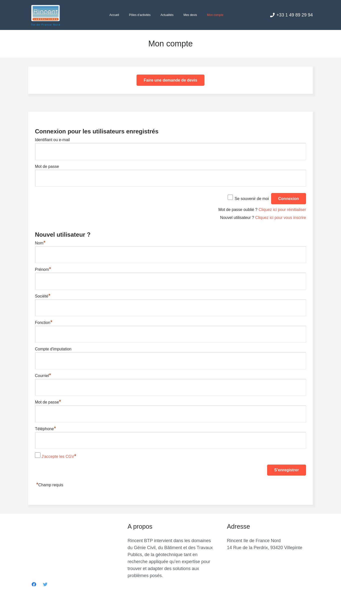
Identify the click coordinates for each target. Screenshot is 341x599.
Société (42, 296)
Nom (40, 243)
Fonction (43, 322)
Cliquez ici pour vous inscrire (280, 217)
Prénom (43, 269)
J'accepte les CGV (57, 456)
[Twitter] (45, 584)
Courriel (43, 376)
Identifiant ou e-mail (52, 140)
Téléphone (45, 429)
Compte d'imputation (53, 349)
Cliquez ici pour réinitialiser (282, 209)
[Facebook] (33, 584)
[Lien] (45, 14)
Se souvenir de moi (252, 199)
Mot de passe (47, 166)
